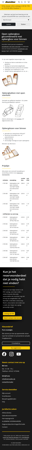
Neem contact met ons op (12, 318)
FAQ (3, 402)
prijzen (20, 51)
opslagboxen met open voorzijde (11, 46)
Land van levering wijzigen (10, 437)
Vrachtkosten (6, 396)
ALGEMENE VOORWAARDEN (11, 421)
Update (8, 24)
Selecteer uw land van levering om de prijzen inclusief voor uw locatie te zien (16, 15)
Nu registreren (16, 348)
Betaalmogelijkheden (9, 399)
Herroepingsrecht (8, 418)
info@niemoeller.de (8, 379)
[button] (3, 2)
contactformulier (7, 382)
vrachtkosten (25, 437)
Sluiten (23, 24)
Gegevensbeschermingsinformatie (13, 424)
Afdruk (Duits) (6, 413)
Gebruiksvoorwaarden (9, 416)
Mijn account (6, 393)
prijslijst (19, 119)
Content (4, 427)
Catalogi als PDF (9, 314)
